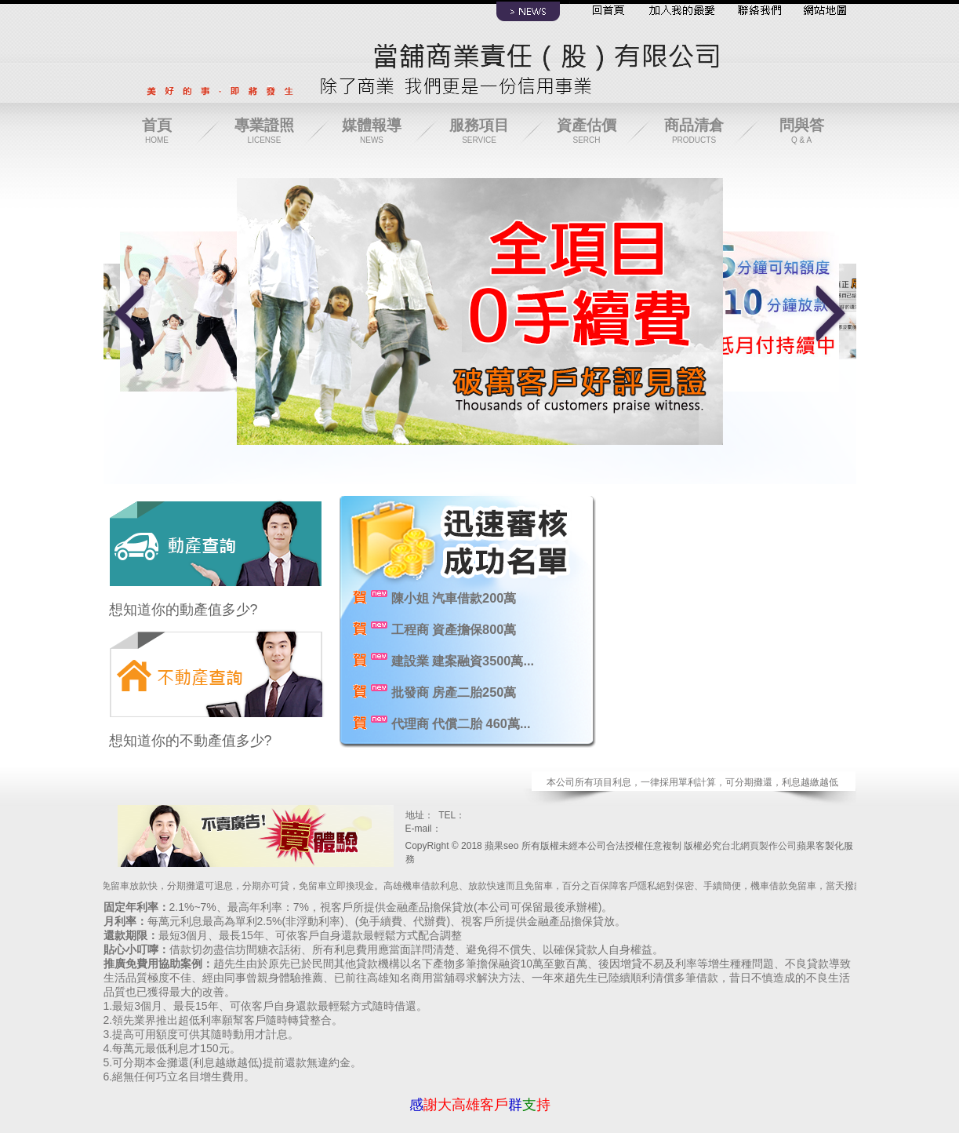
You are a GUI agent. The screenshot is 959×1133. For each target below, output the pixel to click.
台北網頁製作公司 (759, 845)
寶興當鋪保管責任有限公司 (249, 832)
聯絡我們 (756, 13)
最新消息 (529, 13)
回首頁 (605, 13)
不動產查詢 (216, 668)
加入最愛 (680, 13)
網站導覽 (821, 13)
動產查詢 (216, 537)
